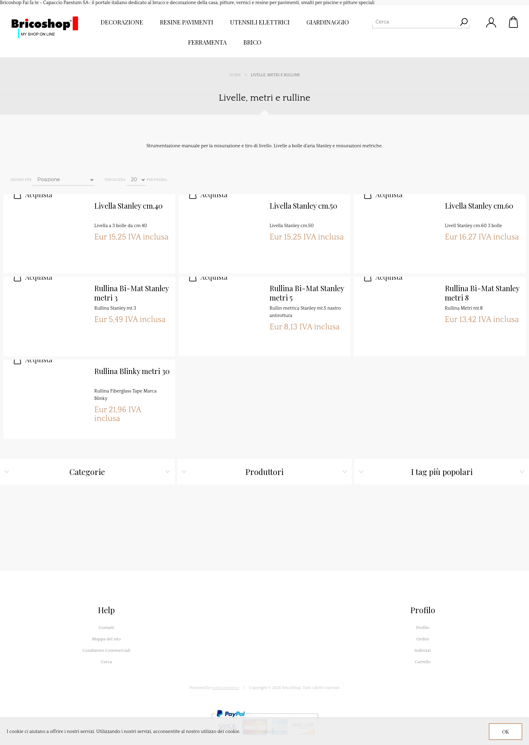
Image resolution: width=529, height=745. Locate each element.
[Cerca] (415, 22)
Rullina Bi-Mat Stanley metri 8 (482, 293)
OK (505, 732)
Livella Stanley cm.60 (479, 206)
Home (235, 75)
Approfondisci (258, 731)
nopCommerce (225, 688)
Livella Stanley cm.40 (128, 206)
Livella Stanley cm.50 (303, 206)
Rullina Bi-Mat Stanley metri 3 (131, 293)
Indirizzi (422, 650)
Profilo (422, 627)
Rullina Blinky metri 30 (132, 371)
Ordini (422, 639)
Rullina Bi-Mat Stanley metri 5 (307, 293)
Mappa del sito (106, 639)
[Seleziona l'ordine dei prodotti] (64, 180)
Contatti (106, 627)
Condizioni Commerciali (106, 650)
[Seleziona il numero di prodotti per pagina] (136, 180)
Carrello (514, 22)
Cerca (106, 661)
